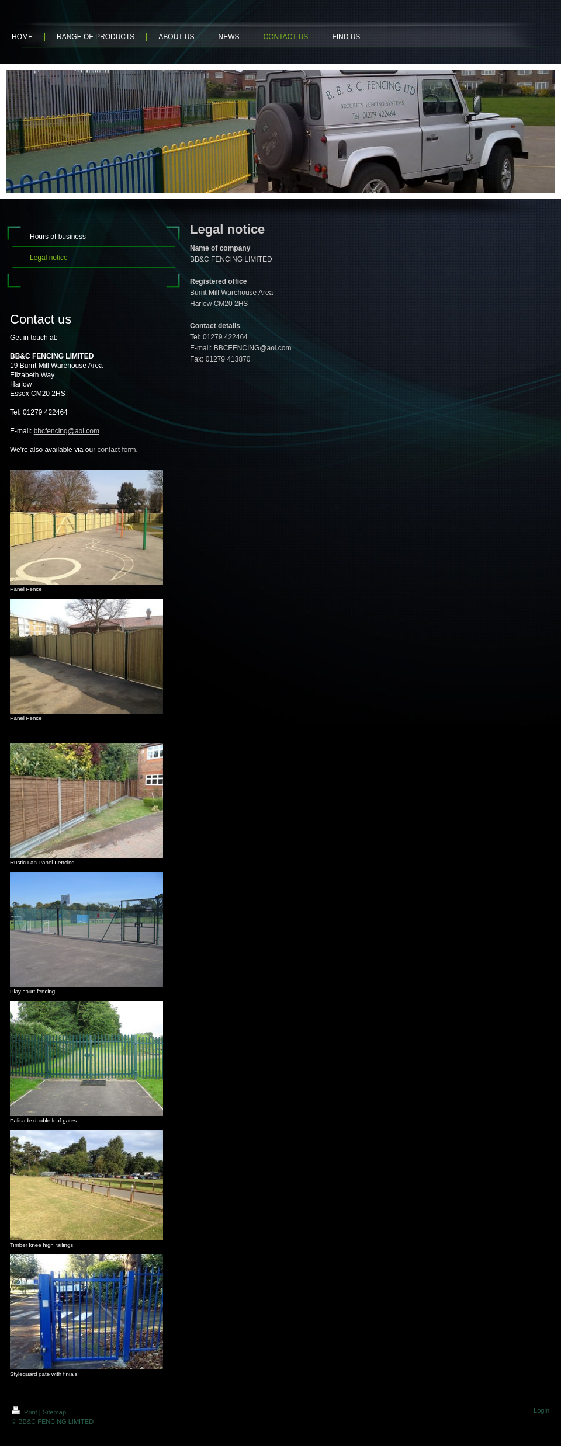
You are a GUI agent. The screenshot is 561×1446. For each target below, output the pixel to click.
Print (25, 1412)
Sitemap (54, 1412)
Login (541, 1410)
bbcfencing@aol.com (66, 431)
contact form (116, 450)
